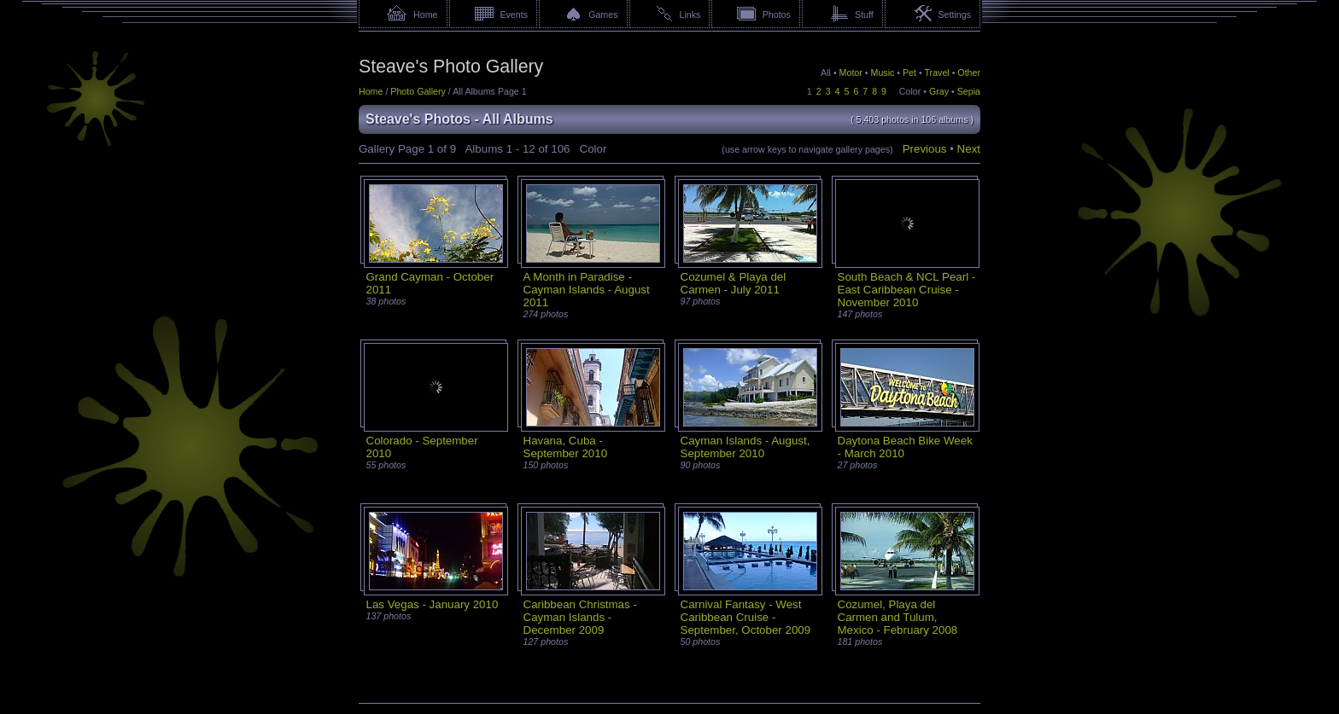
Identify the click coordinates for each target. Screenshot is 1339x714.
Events (514, 14)
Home (425, 14)
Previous (925, 148)
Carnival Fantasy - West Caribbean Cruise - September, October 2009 (746, 617)
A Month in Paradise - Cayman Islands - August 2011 (586, 289)
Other (968, 72)
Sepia (968, 91)
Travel (936, 72)
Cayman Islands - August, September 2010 (745, 447)
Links (690, 14)
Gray (939, 91)
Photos (777, 14)
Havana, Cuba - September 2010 (565, 447)
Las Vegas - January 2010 (432, 604)
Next (968, 148)
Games (602, 14)
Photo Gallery (418, 91)
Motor (850, 72)
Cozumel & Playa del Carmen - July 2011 (733, 283)
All (826, 72)
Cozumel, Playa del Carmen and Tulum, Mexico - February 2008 (898, 617)
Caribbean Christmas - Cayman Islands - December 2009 (580, 617)
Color (910, 91)
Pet (909, 72)
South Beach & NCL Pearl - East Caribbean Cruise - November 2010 (907, 289)
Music (883, 72)
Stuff (864, 14)
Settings (954, 14)
